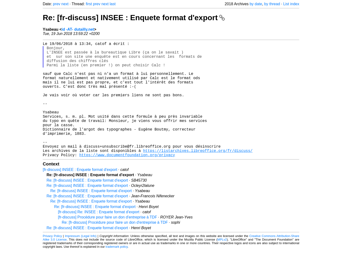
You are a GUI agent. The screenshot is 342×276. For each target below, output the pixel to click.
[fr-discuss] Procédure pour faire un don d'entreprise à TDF (107, 243)
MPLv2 (222, 265)
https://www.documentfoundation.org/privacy (127, 180)
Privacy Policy (52, 261)
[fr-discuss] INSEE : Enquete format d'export (80, 195)
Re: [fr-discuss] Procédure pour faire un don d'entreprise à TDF (115, 248)
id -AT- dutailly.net (78, 29)
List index (291, 4)
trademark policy (117, 272)
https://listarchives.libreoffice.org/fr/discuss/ (197, 175)
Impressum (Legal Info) (80, 261)
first (89, 4)
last (113, 4)
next (64, 4)
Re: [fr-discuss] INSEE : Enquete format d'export (134, 17)
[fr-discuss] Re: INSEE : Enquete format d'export (98, 238)
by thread (272, 4)
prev (56, 4)
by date (256, 4)
